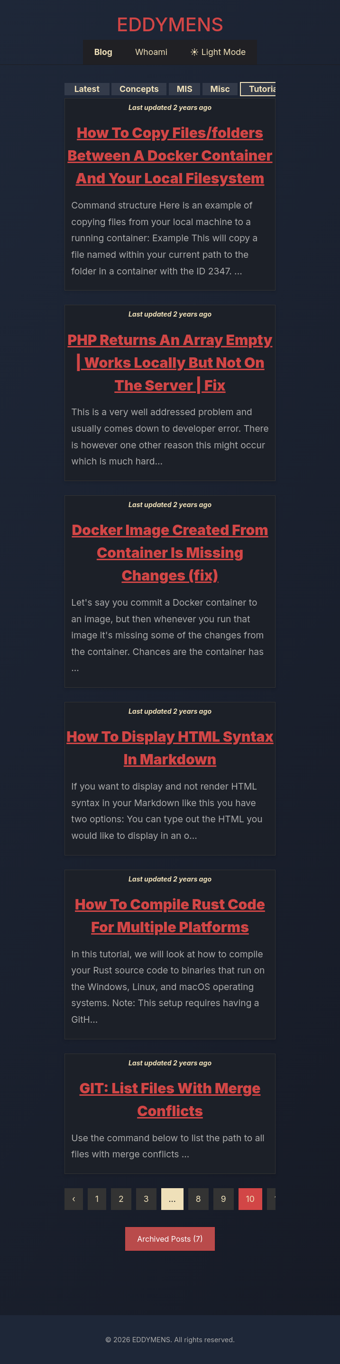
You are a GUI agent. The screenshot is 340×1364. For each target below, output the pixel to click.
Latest (87, 89)
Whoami (151, 52)
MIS (184, 89)
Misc (220, 89)
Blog (103, 52)
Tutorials (266, 89)
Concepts (139, 89)
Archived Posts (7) (170, 1239)
